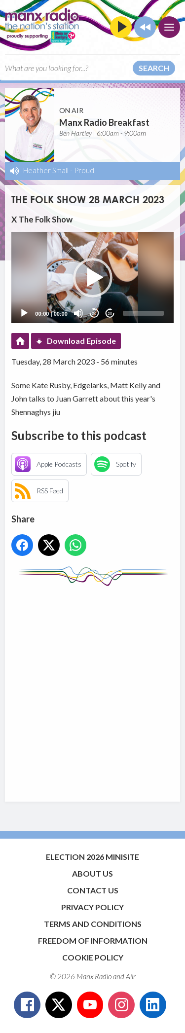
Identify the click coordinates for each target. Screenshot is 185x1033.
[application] (92, 277)
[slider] (143, 313)
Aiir (131, 976)
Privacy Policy (92, 907)
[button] (92, 277)
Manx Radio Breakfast (104, 122)
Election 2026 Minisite (92, 856)
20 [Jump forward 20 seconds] (110, 313)
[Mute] (78, 313)
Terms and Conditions (93, 923)
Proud (84, 170)
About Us (92, 873)
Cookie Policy (92, 957)
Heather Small (46, 170)
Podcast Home (20, 341)
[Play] (24, 313)
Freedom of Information (93, 940)
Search (154, 68)
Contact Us (92, 890)
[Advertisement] (92, 688)
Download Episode (81, 340)
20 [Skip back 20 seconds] (94, 313)
